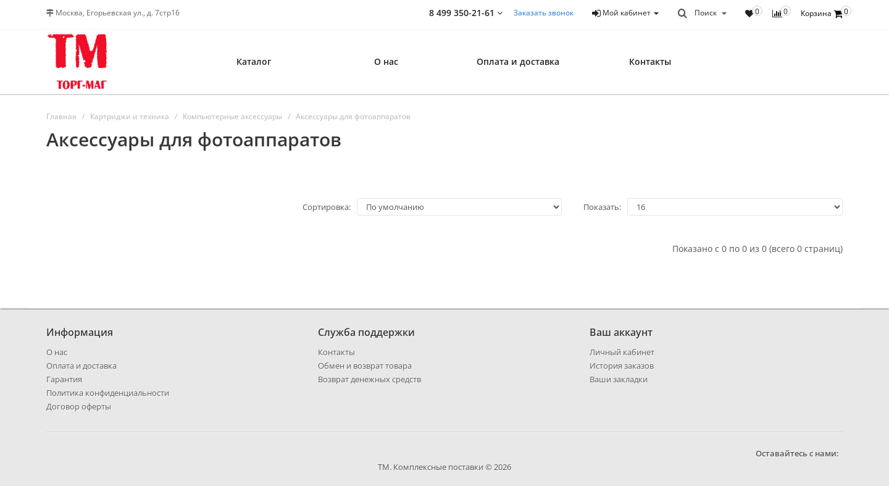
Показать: (602, 206)
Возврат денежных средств (369, 379)
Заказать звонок (544, 12)
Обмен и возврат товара (365, 365)
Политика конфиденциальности (107, 392)
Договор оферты (78, 406)
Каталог (253, 61)
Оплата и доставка (518, 61)
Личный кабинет (622, 352)
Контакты (650, 61)
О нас (386, 61)
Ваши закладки (619, 379)
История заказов (622, 365)
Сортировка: (327, 206)
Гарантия (64, 379)
